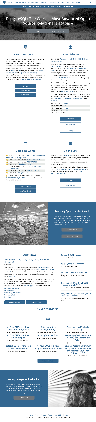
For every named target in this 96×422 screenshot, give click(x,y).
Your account (76, 2)
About (16, 2)
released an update (57, 66)
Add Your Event (25, 191)
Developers (53, 2)
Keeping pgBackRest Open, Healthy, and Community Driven (78, 338)
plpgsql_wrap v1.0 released (72, 264)
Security (70, 130)
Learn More (25, 86)
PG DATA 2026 (32, 162)
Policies (30, 415)
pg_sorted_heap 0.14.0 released (74, 272)
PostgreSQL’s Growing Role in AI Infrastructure (18, 347)
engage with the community (31, 79)
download (60, 80)
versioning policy (67, 91)
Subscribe (70, 180)
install (13, 71)
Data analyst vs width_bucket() (48, 328)
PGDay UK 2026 (23, 173)
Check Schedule (25, 187)
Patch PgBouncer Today (48, 335)
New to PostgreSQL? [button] (58, 31)
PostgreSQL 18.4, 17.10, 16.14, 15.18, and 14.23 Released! (53, 6)
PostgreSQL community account (67, 169)
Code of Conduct (40, 415)
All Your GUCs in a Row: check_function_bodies (18, 328)
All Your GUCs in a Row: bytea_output (18, 336)
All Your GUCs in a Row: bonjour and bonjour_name (48, 347)
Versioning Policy (10, 295)
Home (10, 2)
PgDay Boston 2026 (24, 164)
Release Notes (9, 291)
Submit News (36, 302)
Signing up (82, 169)
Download (22, 2)
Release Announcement (12, 288)
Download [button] (37, 31)
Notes (66, 104)
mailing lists (67, 155)
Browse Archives (14, 302)
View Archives (70, 186)
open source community (28, 73)
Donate (67, 2)
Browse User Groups (72, 236)
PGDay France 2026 (33, 160)
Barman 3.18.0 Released (71, 255)
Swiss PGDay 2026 (33, 170)
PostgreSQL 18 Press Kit (12, 293)
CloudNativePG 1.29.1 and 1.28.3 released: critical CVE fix (74, 284)
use (19, 71)
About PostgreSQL (54, 415)
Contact (65, 415)
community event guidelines (16, 178)
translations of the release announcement (68, 99)
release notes (63, 78)
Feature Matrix (25, 90)
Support (61, 2)
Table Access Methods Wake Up (78, 328)
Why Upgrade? (71, 124)
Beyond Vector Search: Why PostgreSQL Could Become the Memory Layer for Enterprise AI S (78, 349)
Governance (25, 95)
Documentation (33, 2)
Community (43, 2)
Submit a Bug (24, 398)
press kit (54, 101)
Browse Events (72, 229)
